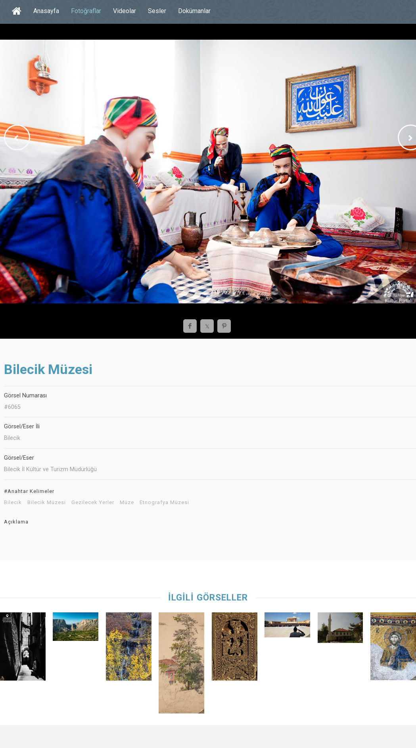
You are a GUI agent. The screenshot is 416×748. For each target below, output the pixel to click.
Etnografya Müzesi (164, 502)
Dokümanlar (194, 11)
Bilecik (13, 502)
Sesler (157, 11)
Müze (127, 502)
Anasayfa (46, 11)
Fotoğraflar (86, 11)
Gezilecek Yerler (92, 502)
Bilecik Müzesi (46, 502)
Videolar (124, 11)
